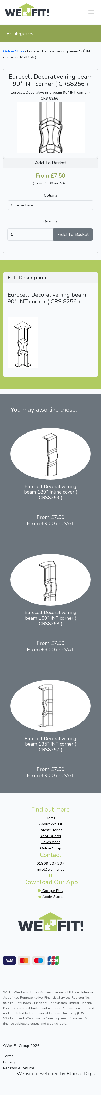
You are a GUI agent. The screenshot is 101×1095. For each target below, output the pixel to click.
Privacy (9, 1062)
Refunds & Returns (19, 1068)
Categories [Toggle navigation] (19, 33)
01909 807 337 (50, 863)
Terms (8, 1055)
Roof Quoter (50, 836)
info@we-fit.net (50, 869)
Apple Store (50, 896)
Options (50, 195)
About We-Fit (50, 824)
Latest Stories (50, 830)
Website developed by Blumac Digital (57, 1074)
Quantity (50, 221)
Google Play (50, 890)
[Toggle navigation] (91, 12)
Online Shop (13, 51)
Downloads (50, 841)
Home (51, 818)
